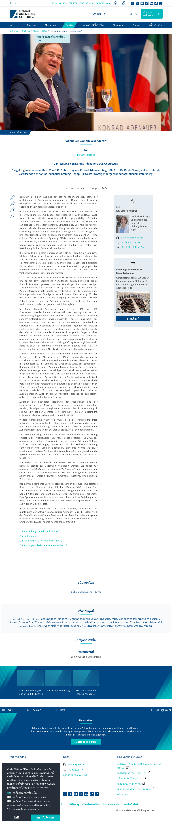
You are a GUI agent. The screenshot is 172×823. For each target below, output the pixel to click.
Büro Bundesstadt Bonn (86, 591)
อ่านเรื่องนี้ (133, 318)
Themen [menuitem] (31, 25)
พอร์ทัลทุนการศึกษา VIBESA (133, 772)
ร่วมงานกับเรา (59, 3)
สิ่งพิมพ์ (26, 31)
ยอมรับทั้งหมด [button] (45, 817)
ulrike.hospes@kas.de (129, 237)
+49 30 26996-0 (73, 769)
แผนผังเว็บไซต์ (130, 804)
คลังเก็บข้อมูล (102, 3)
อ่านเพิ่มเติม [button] (42, 787)
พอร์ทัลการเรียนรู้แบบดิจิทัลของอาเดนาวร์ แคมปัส (139, 766)
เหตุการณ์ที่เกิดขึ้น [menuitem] (93, 25)
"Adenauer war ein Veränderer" (66, 31)
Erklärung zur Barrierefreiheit (84, 804)
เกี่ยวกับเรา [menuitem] (155, 25)
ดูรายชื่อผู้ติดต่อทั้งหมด (75, 774)
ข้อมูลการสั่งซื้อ (97, 188)
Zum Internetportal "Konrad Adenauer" (40, 540)
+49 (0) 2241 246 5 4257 (130, 246)
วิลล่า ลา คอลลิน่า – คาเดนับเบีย (135, 789)
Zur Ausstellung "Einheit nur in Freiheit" (39, 531)
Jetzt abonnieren (86, 741)
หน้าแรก (14, 31)
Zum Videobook (27, 535)
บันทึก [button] (16, 817)
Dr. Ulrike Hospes (86, 154)
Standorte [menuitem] (118, 25)
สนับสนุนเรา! (125, 794)
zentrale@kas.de (73, 764)
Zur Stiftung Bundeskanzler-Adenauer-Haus (43, 545)
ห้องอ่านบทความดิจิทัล (131, 783)
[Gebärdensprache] (123, 3)
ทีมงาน (73, 3)
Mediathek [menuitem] (50, 25)
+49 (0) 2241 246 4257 (129, 242)
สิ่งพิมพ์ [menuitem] (69, 25)
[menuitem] (14, 25)
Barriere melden (111, 804)
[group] (30, 681)
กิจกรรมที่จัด (40, 31)
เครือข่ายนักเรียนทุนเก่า (131, 778)
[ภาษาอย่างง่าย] (115, 3)
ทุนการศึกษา (86, 3)
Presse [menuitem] (136, 25)
